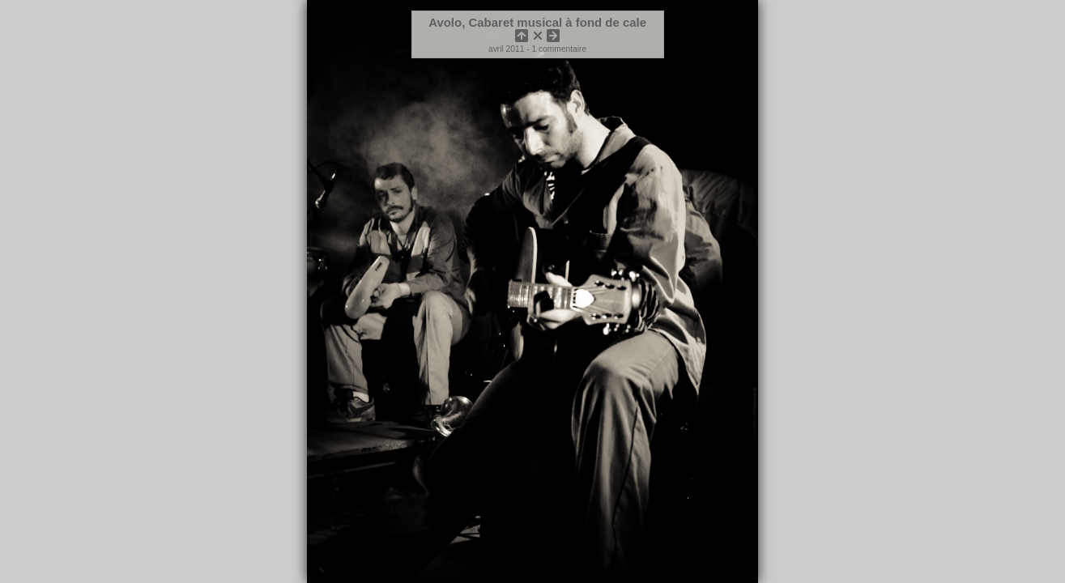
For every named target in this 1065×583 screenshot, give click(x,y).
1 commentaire (559, 49)
